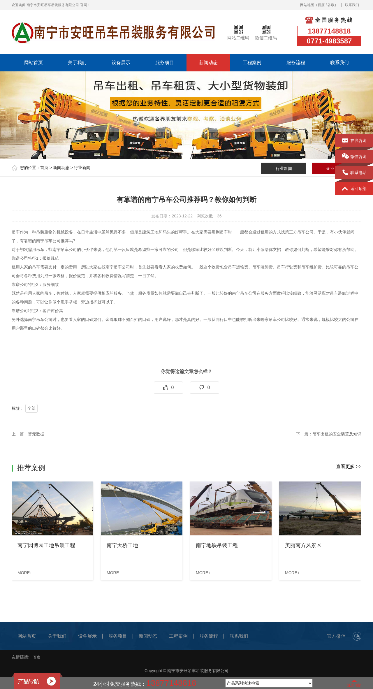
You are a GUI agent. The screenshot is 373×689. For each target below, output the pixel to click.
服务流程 (295, 62)
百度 (321, 5)
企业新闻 (334, 168)
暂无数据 (36, 434)
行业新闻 (82, 167)
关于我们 (77, 62)
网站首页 (33, 62)
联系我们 (352, 5)
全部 (31, 408)
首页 (44, 167)
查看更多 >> (348, 466)
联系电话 (354, 172)
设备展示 (121, 62)
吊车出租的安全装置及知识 (336, 434)
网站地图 (307, 5)
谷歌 (331, 5)
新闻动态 (208, 62)
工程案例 (252, 62)
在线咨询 (354, 140)
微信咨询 (354, 156)
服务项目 (164, 62)
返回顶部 (354, 188)
